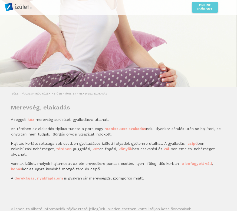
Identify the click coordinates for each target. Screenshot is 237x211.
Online (205, 7)
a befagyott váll (197, 163)
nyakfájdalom (50, 178)
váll (167, 149)
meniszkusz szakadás (125, 129)
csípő (192, 143)
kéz (96, 149)
